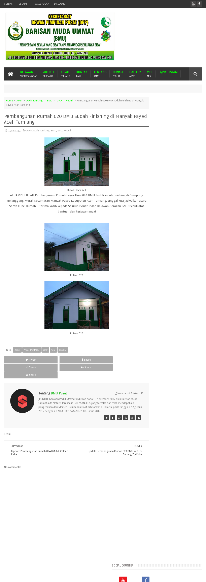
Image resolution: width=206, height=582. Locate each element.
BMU (50, 100)
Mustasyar (177, 340)
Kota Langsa (151, 333)
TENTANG (100, 73)
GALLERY (135, 73)
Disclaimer (60, 4)
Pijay (180, 346)
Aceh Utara (167, 298)
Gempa (157, 326)
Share (42, 359)
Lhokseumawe (170, 333)
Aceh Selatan (151, 292)
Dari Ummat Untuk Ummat (159, 319)
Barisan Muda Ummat (42, 575)
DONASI (118, 73)
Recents (152, 234)
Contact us (192, 563)
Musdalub (162, 340)
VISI (149, 73)
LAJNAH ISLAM (168, 72)
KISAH (65, 73)
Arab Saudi (183, 298)
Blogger (174, 575)
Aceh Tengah (189, 292)
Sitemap (23, 4)
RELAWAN (28, 73)
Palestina (149, 346)
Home (9, 100)
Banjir (188, 305)
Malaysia (187, 333)
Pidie (171, 346)
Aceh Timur (150, 298)
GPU (59, 100)
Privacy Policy (41, 4)
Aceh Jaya (191, 285)
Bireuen (167, 312)
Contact (8, 4)
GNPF (169, 326)
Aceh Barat (159, 285)
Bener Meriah (152, 312)
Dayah (181, 319)
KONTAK (81, 73)
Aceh (19, 100)
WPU (158, 353)
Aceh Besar (175, 285)
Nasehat (192, 340)
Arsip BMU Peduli (154, 305)
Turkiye (148, 353)
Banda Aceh (174, 305)
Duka (147, 326)
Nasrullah (196, 575)
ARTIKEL (49, 73)
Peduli (69, 100)
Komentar (192, 234)
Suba (190, 346)
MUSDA (148, 340)
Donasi (193, 319)
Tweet (16, 359)
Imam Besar (191, 326)
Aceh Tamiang (34, 100)
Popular (172, 234)
